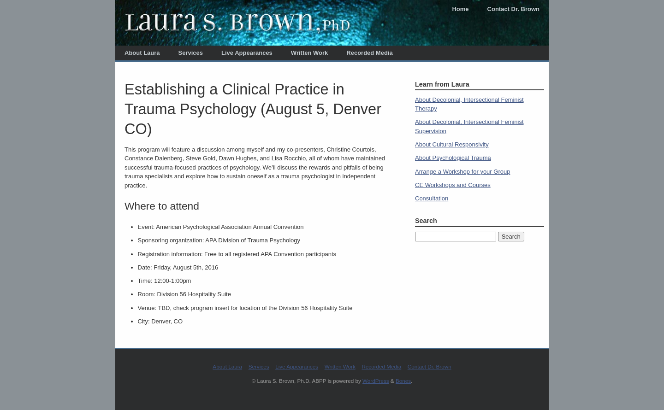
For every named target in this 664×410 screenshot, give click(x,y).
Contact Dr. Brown (513, 9)
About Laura (142, 52)
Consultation (431, 198)
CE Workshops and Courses (453, 185)
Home (460, 9)
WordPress (375, 381)
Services (190, 52)
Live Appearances (247, 52)
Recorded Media (369, 52)
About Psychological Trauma (453, 157)
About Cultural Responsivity (452, 144)
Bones (403, 381)
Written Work (309, 52)
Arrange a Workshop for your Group (462, 171)
